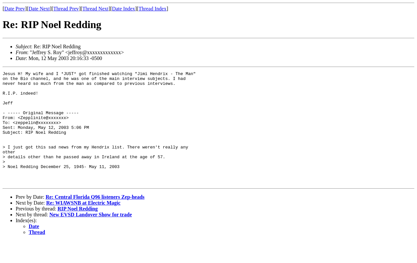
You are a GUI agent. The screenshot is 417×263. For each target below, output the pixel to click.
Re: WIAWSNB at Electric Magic (83, 225)
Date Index (123, 8)
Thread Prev (66, 8)
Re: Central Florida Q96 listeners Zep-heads (95, 219)
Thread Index (152, 8)
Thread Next (95, 8)
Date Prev (14, 8)
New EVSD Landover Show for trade (91, 237)
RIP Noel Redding (77, 231)
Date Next (39, 8)
